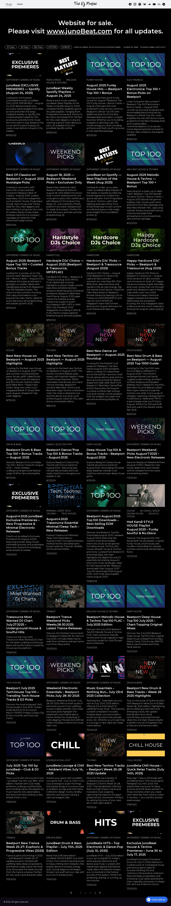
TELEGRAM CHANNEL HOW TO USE (152, 47)
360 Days (38, 47)
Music (9, 4)
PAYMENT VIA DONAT (130, 47)
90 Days (24, 47)
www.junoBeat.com (79, 31)
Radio (20, 4)
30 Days (11, 47)
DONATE (66, 47)
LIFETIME (52, 47)
